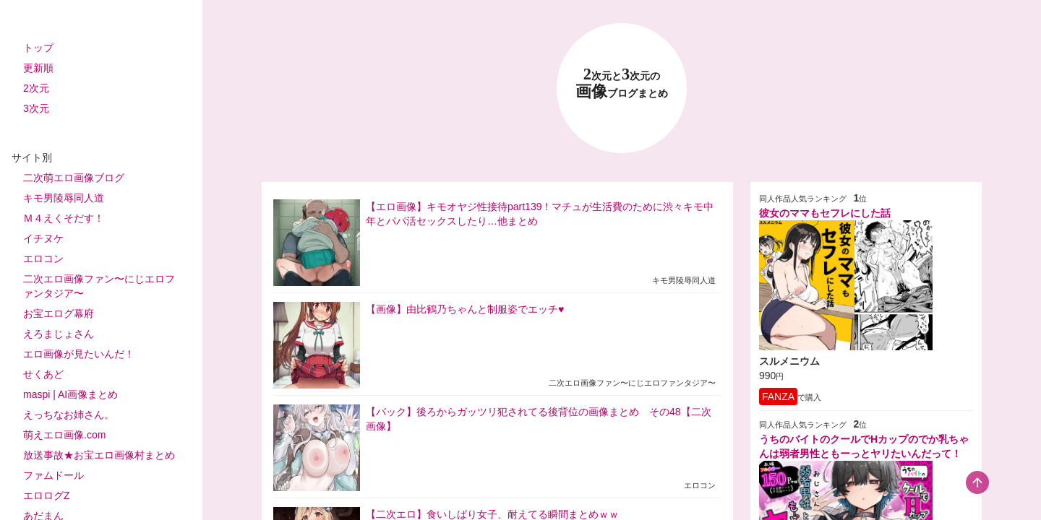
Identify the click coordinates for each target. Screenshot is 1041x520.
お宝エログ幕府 (58, 313)
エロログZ (46, 495)
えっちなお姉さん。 (68, 414)
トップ (38, 47)
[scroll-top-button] (977, 482)
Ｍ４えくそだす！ (63, 218)
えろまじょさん (58, 333)
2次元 (36, 88)
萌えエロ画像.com (64, 435)
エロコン (43, 258)
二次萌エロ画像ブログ (73, 177)
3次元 (36, 108)
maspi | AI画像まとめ (70, 394)
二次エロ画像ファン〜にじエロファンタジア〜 (99, 286)
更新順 (38, 68)
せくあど (43, 374)
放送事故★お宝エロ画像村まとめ (99, 455)
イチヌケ (43, 238)
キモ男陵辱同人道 (63, 198)
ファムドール (53, 475)
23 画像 (621, 83)
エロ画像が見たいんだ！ (78, 354)
